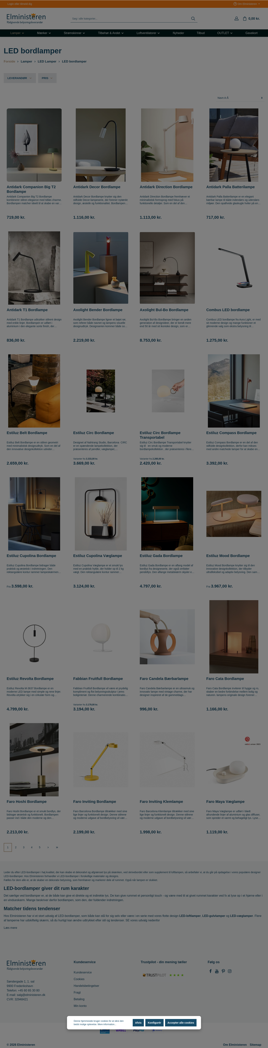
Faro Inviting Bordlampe (94, 802)
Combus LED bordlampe (228, 310)
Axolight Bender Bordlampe (97, 310)
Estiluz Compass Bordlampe (231, 433)
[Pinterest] (223, 972)
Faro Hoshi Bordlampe (27, 802)
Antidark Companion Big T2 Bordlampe (31, 189)
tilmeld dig (26, 3)
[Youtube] (217, 972)
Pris (47, 78)
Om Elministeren (235, 1044)
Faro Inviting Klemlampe (161, 802)
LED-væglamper (241, 915)
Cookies (79, 979)
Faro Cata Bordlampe (225, 679)
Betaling (79, 999)
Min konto (80, 1005)
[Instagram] (230, 972)
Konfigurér (154, 1022)
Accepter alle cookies (181, 1022)
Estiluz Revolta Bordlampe (30, 679)
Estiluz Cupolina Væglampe (97, 556)
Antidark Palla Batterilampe (230, 187)
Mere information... (107, 1024)
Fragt (77, 992)
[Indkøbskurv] (251, 18)
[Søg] (193, 19)
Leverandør (19, 78)
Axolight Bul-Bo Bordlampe (164, 310)
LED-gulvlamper (213, 915)
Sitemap (255, 1044)
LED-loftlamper (190, 915)
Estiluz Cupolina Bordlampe (31, 556)
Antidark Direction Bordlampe (166, 187)
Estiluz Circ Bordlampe (93, 433)
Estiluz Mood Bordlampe (228, 556)
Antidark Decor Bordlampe (96, 187)
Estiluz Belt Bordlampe (27, 433)
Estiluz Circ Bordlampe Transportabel (160, 435)
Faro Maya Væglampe (225, 802)
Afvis (138, 1022)
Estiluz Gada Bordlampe (161, 556)
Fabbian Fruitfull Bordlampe (98, 679)
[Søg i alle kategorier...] (130, 19)
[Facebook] (210, 972)
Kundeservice (83, 972)
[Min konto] (236, 18)
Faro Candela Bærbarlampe (164, 679)
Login (10, 3)
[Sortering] (240, 98)
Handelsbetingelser (86, 985)
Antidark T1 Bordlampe (27, 310)
